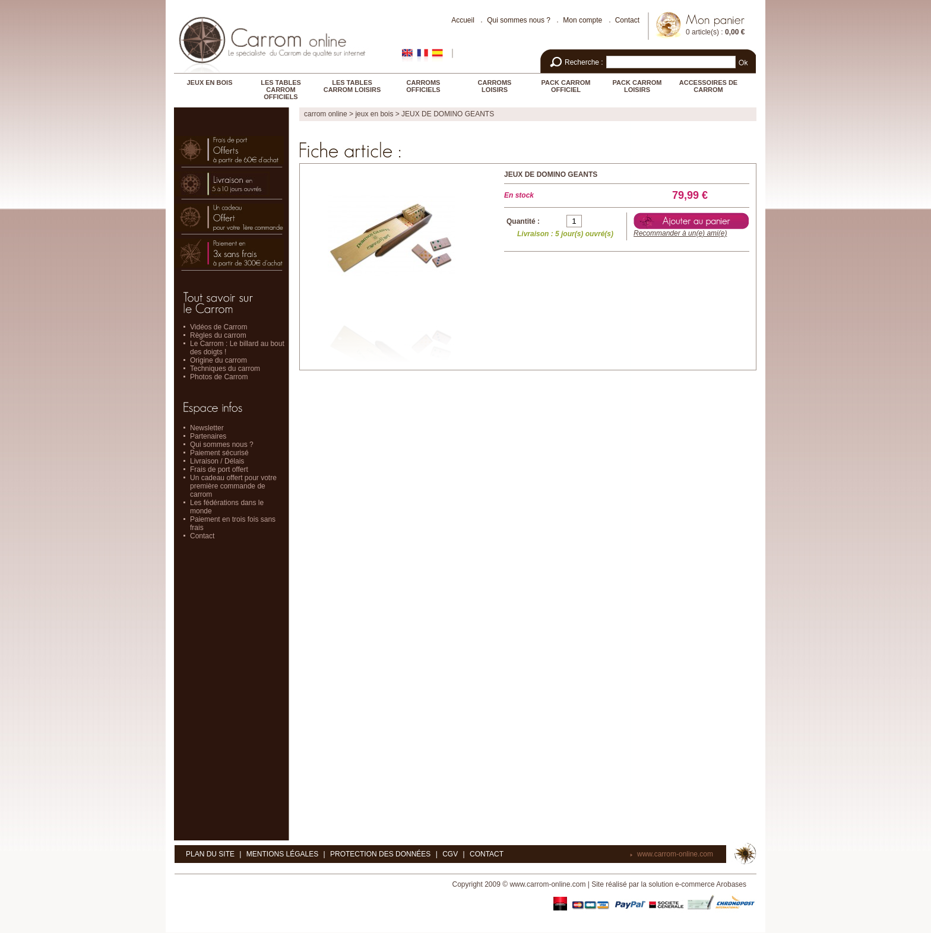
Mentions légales (282, 854)
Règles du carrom (218, 335)
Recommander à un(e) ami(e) (680, 233)
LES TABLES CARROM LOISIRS (352, 86)
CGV (450, 854)
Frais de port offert (219, 469)
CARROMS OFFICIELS (423, 86)
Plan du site (210, 854)
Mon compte (582, 20)
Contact (627, 20)
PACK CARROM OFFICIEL (566, 86)
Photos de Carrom (219, 377)
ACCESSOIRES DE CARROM (708, 86)
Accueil (462, 20)
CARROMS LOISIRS (495, 86)
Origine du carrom (218, 360)
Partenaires (208, 436)
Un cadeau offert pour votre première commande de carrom (233, 486)
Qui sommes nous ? (518, 20)
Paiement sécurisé (219, 453)
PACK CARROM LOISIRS (637, 86)
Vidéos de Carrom (219, 327)
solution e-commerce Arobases (697, 884)
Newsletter (207, 428)
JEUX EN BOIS (209, 82)
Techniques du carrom (225, 368)
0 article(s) (702, 32)
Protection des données (380, 854)
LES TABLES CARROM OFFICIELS (281, 89)
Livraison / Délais (217, 461)
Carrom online (325, 114)
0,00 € (735, 32)
